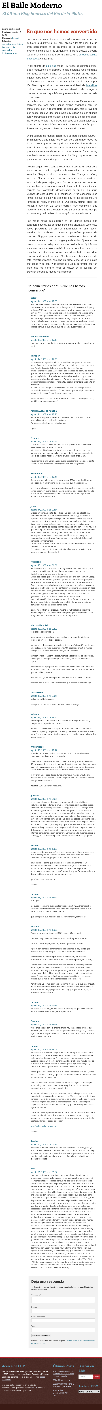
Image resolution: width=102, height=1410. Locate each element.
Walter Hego (37, 746)
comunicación (8, 44)
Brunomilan (37, 473)
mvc (33, 1168)
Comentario (36, 1295)
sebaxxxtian (37, 692)
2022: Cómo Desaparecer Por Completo (60, 1392)
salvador (35, 355)
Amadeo (35, 926)
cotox (34, 297)
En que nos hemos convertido (62, 31)
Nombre (34, 1307)
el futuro (19, 44)
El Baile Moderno (32, 5)
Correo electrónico (38, 1316)
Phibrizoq (36, 561)
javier (34, 506)
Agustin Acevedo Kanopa (44, 410)
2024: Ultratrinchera (61, 1380)
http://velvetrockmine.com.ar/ (44, 1126)
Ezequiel (35, 438)
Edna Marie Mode (40, 336)
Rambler (35, 1141)
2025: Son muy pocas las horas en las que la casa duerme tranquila (64, 1373)
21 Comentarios (9, 53)
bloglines (51, 66)
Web (33, 1326)
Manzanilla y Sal (39, 625)
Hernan (35, 845)
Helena (34, 1046)
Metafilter (91, 85)
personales (7, 50)
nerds (12, 47)
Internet (15, 38)
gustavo (35, 795)
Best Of (33, 1388)
